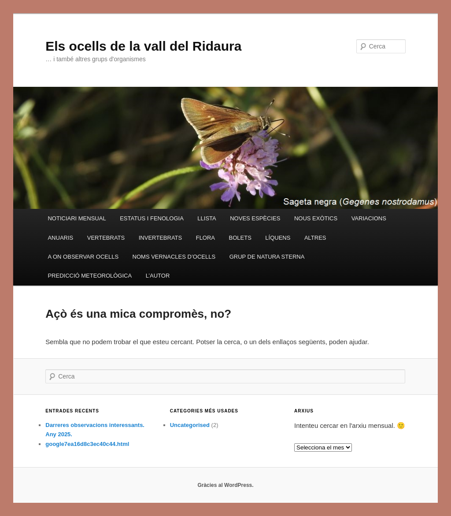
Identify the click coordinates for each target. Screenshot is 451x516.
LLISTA (206, 218)
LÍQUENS (277, 237)
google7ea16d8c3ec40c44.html (87, 444)
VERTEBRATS (106, 237)
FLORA (205, 237)
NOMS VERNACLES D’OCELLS (174, 256)
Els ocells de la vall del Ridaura (143, 46)
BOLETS (240, 237)
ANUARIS (60, 237)
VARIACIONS (368, 218)
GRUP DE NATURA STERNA (267, 256)
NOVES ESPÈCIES (255, 218)
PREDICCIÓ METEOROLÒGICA (90, 275)
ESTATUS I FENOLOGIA (152, 218)
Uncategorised (190, 425)
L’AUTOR (158, 275)
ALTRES (315, 237)
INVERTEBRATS (160, 237)
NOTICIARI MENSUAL (77, 218)
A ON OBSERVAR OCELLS (83, 256)
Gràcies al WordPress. (225, 485)
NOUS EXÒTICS (315, 218)
